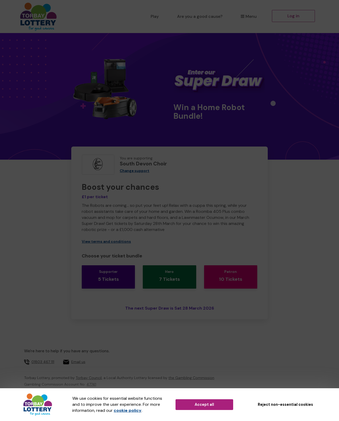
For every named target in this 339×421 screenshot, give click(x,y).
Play (155, 16)
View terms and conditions (106, 241)
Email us (78, 355)
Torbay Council (89, 371)
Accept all (204, 404)
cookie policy (127, 410)
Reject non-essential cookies (285, 404)
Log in (293, 16)
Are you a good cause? (199, 16)
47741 (91, 377)
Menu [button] (249, 16)
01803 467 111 (42, 355)
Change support (134, 171)
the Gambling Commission (191, 371)
